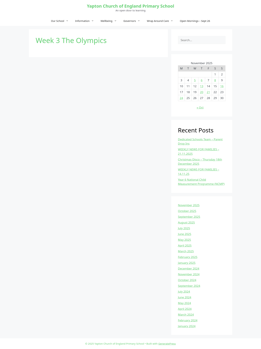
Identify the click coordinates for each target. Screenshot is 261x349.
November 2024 (189, 274)
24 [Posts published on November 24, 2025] (181, 98)
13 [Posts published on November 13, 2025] (201, 86)
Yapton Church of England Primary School (130, 6)
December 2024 (188, 268)
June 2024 (184, 297)
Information (86, 21)
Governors (133, 21)
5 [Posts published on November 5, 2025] (195, 80)
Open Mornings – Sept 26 (195, 21)
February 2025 (187, 257)
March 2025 (186, 251)
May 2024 (184, 303)
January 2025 (187, 263)
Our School (61, 21)
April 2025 (185, 245)
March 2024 (186, 314)
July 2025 (184, 228)
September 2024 (189, 286)
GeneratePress (167, 343)
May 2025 (184, 240)
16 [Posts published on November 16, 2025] (221, 86)
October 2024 (187, 280)
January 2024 (187, 326)
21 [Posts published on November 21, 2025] (208, 92)
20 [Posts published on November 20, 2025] (201, 92)
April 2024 (185, 309)
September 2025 (189, 217)
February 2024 (187, 320)
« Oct (200, 107)
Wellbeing (110, 21)
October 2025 (187, 211)
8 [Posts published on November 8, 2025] (215, 80)
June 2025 (184, 234)
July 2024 (184, 291)
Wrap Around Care (161, 21)
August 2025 (186, 222)
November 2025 (189, 205)
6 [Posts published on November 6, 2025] (202, 80)
